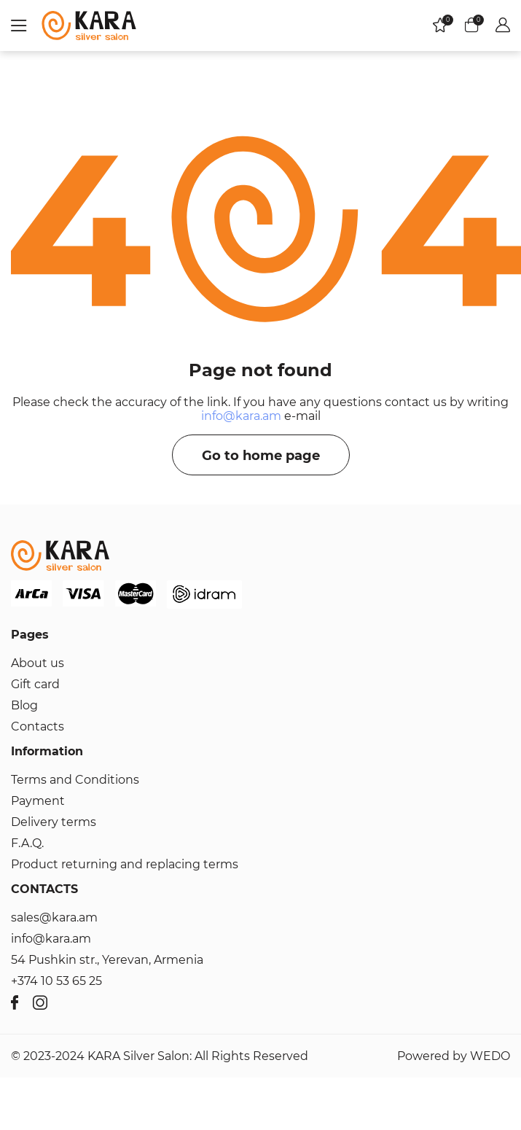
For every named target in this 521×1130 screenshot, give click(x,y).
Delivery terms (53, 822)
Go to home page (261, 456)
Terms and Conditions (75, 780)
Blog (24, 705)
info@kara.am (241, 416)
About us (37, 663)
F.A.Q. (27, 843)
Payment (38, 801)
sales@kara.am (54, 917)
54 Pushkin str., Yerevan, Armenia (107, 960)
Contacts (37, 726)
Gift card (35, 684)
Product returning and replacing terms (124, 864)
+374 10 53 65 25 (56, 981)
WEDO (490, 1056)
